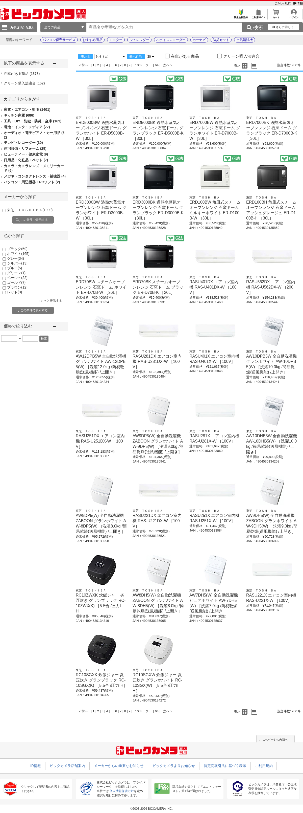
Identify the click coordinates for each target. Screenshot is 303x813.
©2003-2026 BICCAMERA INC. (151, 808)
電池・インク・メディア (27, 127)
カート (276, 16)
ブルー (14, 268)
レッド (14, 292)
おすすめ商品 (92, 40)
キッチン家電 (19, 115)
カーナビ (199, 40)
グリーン (16, 273)
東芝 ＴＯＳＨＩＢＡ (30, 210)
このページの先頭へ (275, 739)
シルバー (17, 263)
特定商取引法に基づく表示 (225, 766)
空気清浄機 (244, 40)
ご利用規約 (283, 3)
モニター (115, 40)
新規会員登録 (241, 16)
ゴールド (16, 282)
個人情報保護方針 (122, 791)
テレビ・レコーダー (23, 143)
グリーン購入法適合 (24, 83)
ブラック (17, 249)
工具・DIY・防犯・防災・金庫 (32, 121)
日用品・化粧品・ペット (26, 160)
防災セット (221, 40)
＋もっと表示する (50, 300)
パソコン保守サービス (59, 40)
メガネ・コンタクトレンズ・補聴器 (35, 176)
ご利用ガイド (258, 16)
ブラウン (17, 287)
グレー (15, 258)
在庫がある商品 (22, 74)
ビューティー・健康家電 (26, 154)
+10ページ (140, 65)
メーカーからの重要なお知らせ (118, 766)
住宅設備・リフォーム (25, 148)
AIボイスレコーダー (171, 40)
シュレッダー (139, 40)
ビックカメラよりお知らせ (174, 766)
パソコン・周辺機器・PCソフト (32, 182)
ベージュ (17, 278)
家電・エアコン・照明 (27, 109)
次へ (166, 65)
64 (157, 65)
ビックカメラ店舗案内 (67, 766)
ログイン (294, 16)
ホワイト (18, 254)
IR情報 (298, 3)
